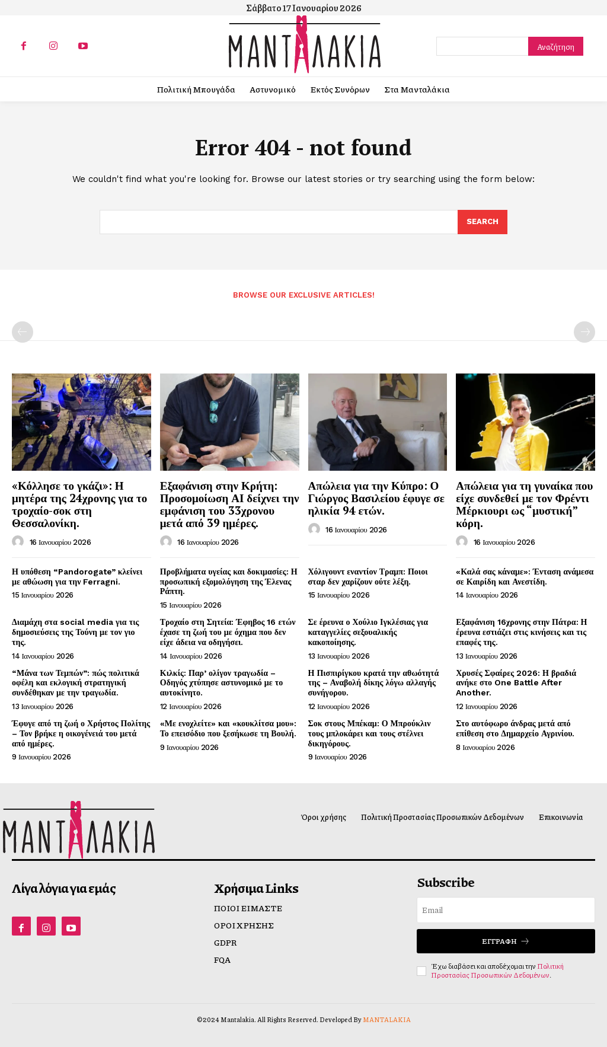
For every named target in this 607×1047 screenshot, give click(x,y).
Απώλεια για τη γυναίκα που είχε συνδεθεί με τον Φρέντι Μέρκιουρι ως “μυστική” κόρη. (524, 504)
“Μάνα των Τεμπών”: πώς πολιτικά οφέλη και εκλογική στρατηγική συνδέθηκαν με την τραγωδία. (75, 683)
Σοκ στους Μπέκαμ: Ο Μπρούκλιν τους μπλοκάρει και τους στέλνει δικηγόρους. (369, 733)
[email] (506, 910)
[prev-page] (22, 332)
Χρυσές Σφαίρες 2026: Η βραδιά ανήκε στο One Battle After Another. (516, 683)
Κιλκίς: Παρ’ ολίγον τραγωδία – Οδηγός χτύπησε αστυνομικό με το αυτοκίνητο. (221, 683)
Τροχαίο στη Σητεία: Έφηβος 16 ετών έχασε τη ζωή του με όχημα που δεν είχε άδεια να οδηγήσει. (228, 632)
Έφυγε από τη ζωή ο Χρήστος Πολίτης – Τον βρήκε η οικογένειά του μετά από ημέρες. (81, 733)
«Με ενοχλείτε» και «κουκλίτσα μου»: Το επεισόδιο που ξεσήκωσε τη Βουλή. (228, 728)
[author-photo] (19, 541)
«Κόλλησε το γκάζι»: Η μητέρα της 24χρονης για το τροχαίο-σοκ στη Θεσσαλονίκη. (79, 504)
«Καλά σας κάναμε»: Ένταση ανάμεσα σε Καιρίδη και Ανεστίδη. (524, 576)
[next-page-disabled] (584, 332)
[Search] (555, 46)
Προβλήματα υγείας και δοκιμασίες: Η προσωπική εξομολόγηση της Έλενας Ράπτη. (229, 581)
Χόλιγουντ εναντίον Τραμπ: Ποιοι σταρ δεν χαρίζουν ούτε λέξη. (368, 576)
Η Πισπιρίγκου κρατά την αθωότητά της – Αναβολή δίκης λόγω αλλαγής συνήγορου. (373, 683)
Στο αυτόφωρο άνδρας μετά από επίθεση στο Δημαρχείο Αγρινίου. (515, 728)
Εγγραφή (506, 941)
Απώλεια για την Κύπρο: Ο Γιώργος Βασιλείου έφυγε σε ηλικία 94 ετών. (376, 498)
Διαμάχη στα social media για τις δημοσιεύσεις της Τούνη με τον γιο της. (75, 632)
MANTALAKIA (387, 1019)
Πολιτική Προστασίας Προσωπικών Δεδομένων (497, 970)
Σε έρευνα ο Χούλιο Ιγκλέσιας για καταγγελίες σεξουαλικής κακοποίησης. (368, 632)
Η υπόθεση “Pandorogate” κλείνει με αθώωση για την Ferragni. (77, 576)
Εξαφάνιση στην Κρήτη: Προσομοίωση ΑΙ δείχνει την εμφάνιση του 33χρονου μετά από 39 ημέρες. (229, 504)
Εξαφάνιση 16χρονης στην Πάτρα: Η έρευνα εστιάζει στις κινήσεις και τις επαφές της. (521, 632)
